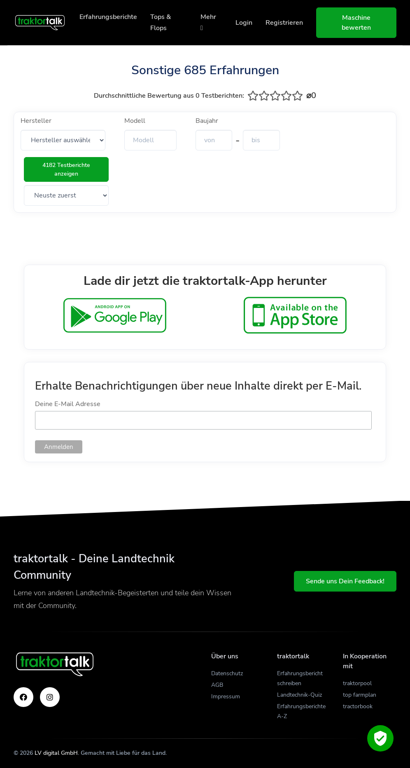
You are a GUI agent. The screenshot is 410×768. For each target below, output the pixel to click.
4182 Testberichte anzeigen (66, 169)
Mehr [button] (208, 21)
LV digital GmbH (56, 753)
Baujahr (207, 120)
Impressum (225, 696)
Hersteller (36, 120)
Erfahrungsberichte (108, 16)
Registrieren (284, 22)
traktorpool (357, 683)
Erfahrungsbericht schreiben (300, 678)
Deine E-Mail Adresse (67, 404)
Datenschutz (227, 673)
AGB (217, 685)
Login (243, 22)
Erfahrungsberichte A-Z (301, 711)
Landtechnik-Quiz (299, 695)
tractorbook (358, 706)
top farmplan (359, 695)
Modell (134, 120)
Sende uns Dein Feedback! (345, 581)
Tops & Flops (160, 22)
